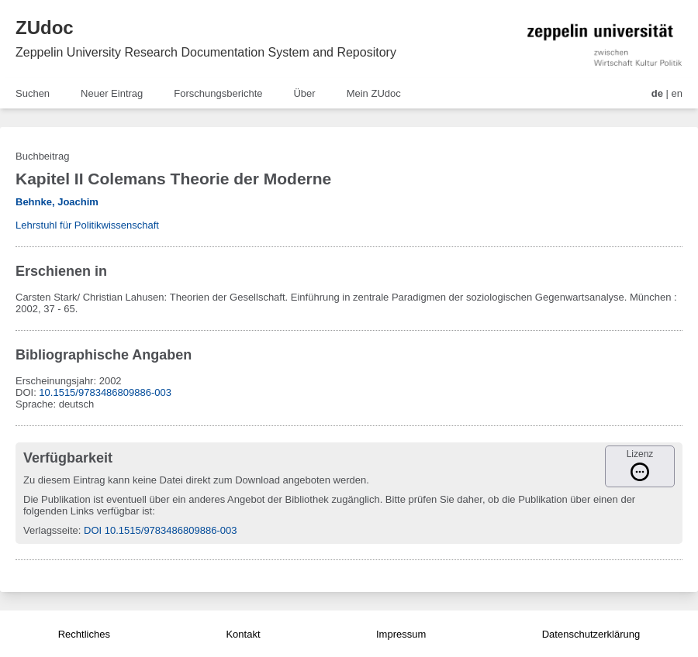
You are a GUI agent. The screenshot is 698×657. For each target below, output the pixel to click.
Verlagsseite (50, 530)
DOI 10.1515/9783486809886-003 (160, 530)
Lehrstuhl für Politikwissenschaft (87, 225)
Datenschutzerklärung (591, 634)
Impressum (401, 634)
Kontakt (243, 634)
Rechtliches (84, 634)
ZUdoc (45, 27)
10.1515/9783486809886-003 (105, 392)
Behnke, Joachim (57, 202)
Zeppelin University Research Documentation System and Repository (206, 52)
